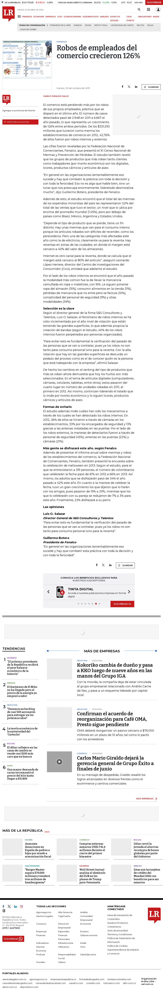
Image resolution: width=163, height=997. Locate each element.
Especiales (63, 931)
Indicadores (42, 943)
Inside (83, 943)
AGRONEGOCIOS (91, 17)
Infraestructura (65, 943)
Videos (61, 962)
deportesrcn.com (29, 987)
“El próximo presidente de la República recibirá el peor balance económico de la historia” (22, 667)
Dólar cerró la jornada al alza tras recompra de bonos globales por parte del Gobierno (146, 850)
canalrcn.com (76, 983)
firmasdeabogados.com (91, 979)
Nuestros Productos (117, 923)
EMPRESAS (51, 17)
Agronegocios (43, 912)
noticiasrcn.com (111, 983)
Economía (85, 923)
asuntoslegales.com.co (14, 979)
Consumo (41, 923)
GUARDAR (151, 87)
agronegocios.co (38, 979)
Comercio (84, 840)
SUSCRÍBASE (154, 2)
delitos (140, 25)
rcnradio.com (93, 983)
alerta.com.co (9, 987)
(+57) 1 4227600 (11, 928)
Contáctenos (114, 926)
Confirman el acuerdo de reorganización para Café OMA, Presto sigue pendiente (112, 719)
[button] (47, 592)
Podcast (40, 954)
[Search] (139, 9)
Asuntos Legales (44, 916)
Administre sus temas (16, 122)
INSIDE (156, 17)
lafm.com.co (129, 983)
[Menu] (19, 16)
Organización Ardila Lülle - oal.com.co (148, 981)
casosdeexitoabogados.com (17, 983)
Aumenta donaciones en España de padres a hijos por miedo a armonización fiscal (38, 850)
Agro (10, 766)
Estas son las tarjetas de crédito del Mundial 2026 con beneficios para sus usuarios (147, 876)
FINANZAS (27, 17)
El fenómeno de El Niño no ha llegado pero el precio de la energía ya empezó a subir (22, 691)
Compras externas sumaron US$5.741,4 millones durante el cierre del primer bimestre (92, 850)
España (28, 840)
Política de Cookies (117, 946)
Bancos (138, 866)
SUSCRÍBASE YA (122, 604)
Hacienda (12, 658)
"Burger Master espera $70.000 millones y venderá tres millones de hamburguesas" (37, 876)
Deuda (88, 25)
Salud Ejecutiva (88, 954)
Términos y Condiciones (119, 934)
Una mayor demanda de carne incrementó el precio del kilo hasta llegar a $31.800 (22, 774)
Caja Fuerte (64, 916)
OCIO (59, 17)
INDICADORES (145, 17)
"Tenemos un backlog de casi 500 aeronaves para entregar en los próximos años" (21, 713)
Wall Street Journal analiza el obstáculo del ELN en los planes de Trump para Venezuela (92, 876)
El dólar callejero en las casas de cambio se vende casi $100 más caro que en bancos (22, 752)
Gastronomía (32, 866)
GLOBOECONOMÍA (72, 17)
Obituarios (63, 947)
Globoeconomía (88, 935)
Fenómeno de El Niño (60, 25)
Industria (12, 705)
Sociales (40, 962)
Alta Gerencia (65, 912)
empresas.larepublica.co (63, 979)
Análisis (84, 912)
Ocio (82, 947)
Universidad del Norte (122, 25)
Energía (78, 25)
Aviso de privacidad (117, 930)
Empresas (41, 931)
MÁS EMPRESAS (144, 798)
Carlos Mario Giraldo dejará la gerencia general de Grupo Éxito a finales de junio (115, 763)
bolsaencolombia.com (119, 979)
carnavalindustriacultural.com (50, 983)
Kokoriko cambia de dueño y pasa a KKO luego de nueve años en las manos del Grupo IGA (115, 670)
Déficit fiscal (101, 25)
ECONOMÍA (39, 17)
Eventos (84, 931)
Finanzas (40, 935)
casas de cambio (28, 29)
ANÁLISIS (104, 17)
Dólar (150, 25)
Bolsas (11, 743)
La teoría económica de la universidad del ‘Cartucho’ (22, 731)
